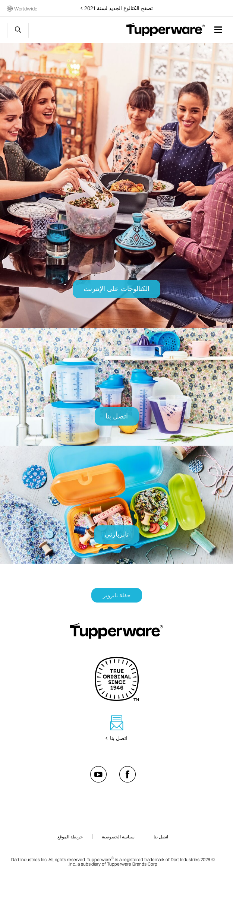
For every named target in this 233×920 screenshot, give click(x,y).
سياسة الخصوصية (118, 836)
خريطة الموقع (70, 836)
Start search (18, 30)
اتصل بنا (161, 836)
